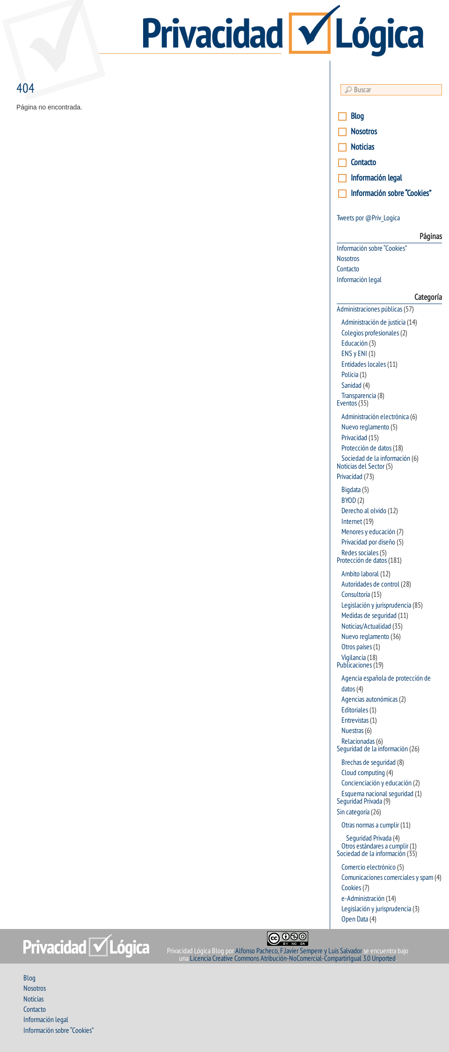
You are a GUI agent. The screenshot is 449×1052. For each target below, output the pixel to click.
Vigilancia (353, 657)
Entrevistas (355, 720)
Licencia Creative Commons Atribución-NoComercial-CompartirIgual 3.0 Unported (293, 958)
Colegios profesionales (370, 333)
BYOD (348, 500)
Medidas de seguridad (369, 615)
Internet (351, 521)
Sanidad (351, 385)
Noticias (362, 147)
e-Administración (362, 898)
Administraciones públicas (369, 309)
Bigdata (351, 490)
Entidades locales (363, 364)
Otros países (356, 647)
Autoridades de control (370, 584)
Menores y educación (368, 532)
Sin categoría (353, 812)
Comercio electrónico (368, 867)
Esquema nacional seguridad (377, 794)
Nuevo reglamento (365, 427)
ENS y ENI (354, 353)
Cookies (351, 888)
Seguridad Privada (359, 801)
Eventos (347, 403)
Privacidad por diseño (368, 542)
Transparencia (358, 396)
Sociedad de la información (375, 458)
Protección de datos (366, 448)
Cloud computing (363, 773)
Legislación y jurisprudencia (376, 605)
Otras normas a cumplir (370, 825)
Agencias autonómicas (369, 699)
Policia (349, 374)
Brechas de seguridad (368, 762)
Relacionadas (358, 741)
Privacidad (354, 438)
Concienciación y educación (376, 783)
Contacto (363, 162)
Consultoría (355, 594)
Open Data (354, 919)
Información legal (376, 178)
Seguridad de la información (372, 749)
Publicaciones (354, 665)
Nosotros (364, 132)
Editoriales (354, 710)
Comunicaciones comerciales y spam (387, 877)
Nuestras (352, 730)
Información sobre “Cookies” (391, 193)
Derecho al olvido (363, 511)
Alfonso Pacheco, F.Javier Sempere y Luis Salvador (298, 951)
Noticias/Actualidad (366, 626)
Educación (354, 343)
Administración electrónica (375, 417)
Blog (357, 116)
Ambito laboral (360, 574)
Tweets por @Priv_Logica (368, 218)
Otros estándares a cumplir (374, 846)
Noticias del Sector (360, 466)
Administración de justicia (373, 322)
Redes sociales (359, 553)
